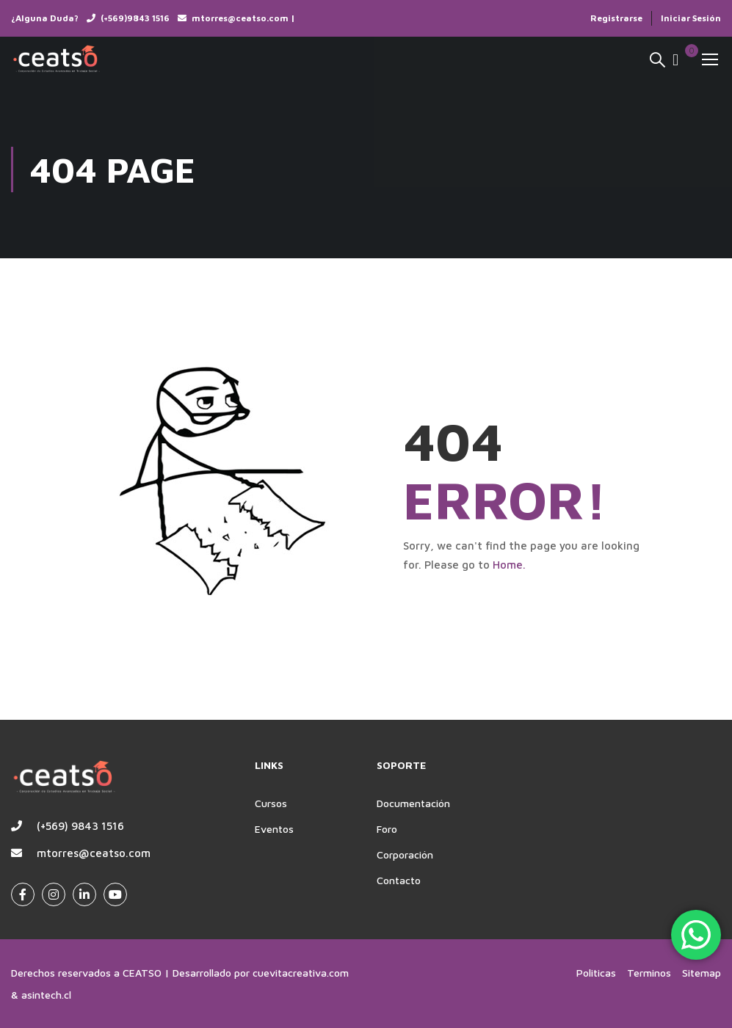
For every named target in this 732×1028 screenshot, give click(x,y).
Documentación (413, 803)
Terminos (649, 972)
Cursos (271, 803)
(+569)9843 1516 (135, 17)
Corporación (405, 854)
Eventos (274, 829)
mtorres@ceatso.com (94, 853)
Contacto (399, 880)
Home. (509, 564)
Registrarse (616, 17)
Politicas (596, 972)
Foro (387, 829)
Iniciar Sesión (691, 17)
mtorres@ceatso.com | (243, 17)
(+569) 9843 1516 (80, 826)
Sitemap (701, 972)
